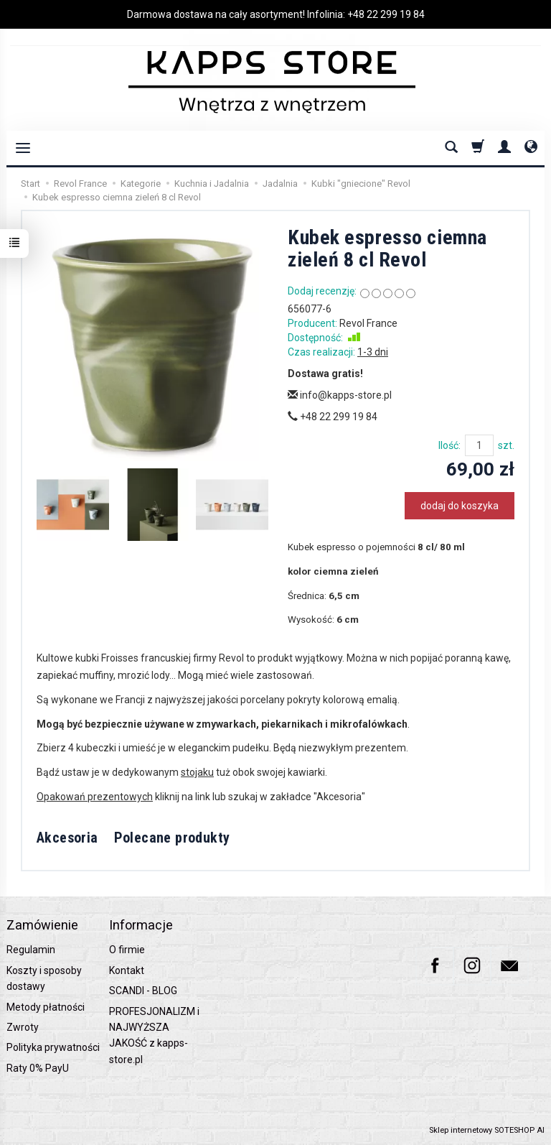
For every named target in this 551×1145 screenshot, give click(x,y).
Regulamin (30, 949)
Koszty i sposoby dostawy (44, 978)
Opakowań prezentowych (95, 796)
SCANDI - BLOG (143, 990)
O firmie (127, 949)
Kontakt (126, 970)
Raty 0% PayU (37, 1068)
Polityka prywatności (53, 1047)
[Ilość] (479, 445)
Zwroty (22, 1027)
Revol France (368, 323)
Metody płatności (45, 1007)
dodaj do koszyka (459, 505)
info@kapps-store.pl (340, 395)
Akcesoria (67, 837)
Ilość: (449, 445)
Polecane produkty (172, 837)
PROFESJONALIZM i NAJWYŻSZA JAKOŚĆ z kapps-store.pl (154, 1035)
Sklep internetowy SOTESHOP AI (487, 1130)
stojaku (197, 772)
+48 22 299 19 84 (386, 14)
